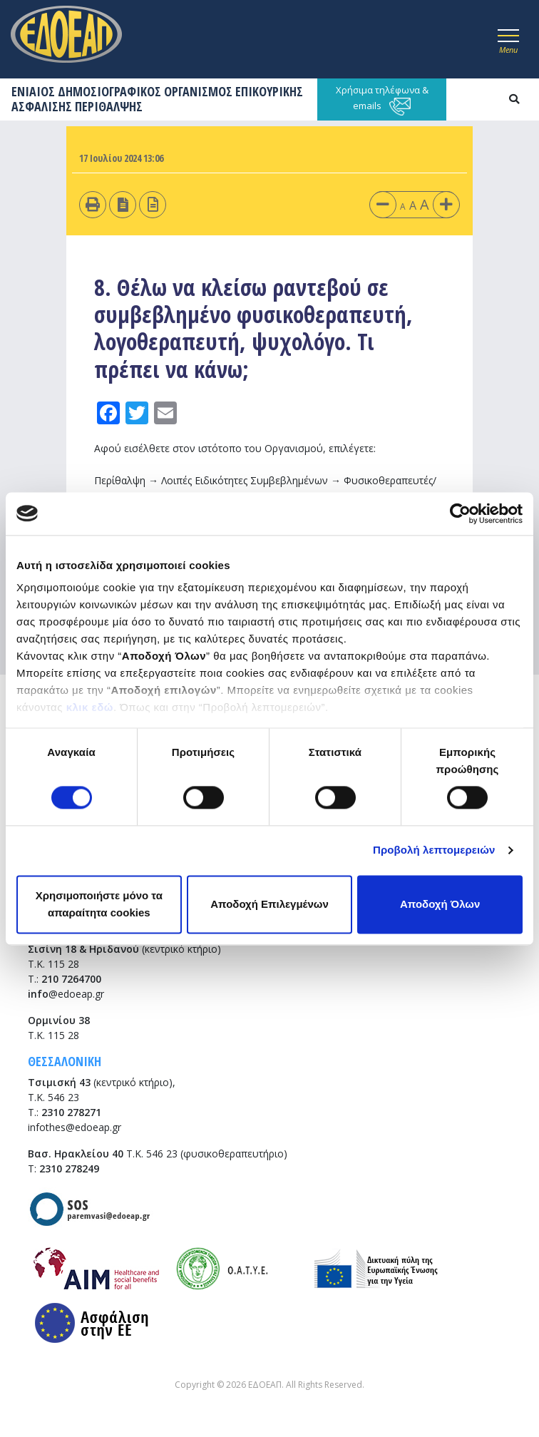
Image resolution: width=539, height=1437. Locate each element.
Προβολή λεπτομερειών (434, 850)
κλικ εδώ (89, 707)
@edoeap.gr (66, 994)
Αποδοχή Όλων (440, 904)
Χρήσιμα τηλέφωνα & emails (382, 99)
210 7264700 (71, 979)
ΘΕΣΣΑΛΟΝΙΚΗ (64, 1061)
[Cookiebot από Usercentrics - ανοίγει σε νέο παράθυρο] (460, 513)
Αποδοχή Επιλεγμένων (269, 904)
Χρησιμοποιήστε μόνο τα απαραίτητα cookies (99, 904)
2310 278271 (71, 1112)
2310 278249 (69, 1168)
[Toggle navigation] (508, 39)
